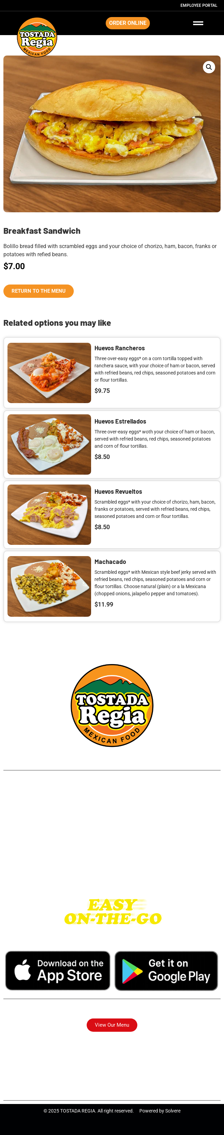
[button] (209, 67)
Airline (112, 803)
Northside (112, 813)
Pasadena (112, 844)
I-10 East (112, 864)
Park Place (112, 834)
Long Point (112, 823)
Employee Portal (198, 5)
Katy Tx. (112, 875)
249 (112, 793)
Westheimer (112, 854)
